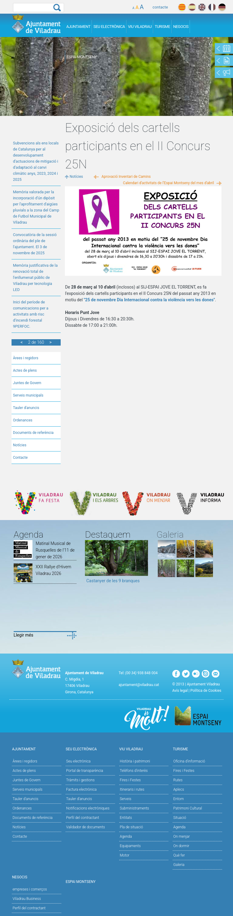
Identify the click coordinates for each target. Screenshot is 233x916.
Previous (89, 563)
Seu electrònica (78, 761)
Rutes (177, 780)
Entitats (126, 818)
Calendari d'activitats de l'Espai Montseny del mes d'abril (168, 183)
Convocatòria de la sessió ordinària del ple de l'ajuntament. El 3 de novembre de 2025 (35, 243)
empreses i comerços (29, 889)
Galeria (178, 865)
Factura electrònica (81, 789)
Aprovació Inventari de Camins (125, 176)
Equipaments (130, 846)
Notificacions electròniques (88, 808)
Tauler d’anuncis (79, 799)
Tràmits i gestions (80, 780)
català (181, 7)
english (201, 7)
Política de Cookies (206, 690)
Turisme (162, 26)
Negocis (181, 26)
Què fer (179, 855)
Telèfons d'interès (134, 771)
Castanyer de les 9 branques (113, 580)
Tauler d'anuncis (26, 408)
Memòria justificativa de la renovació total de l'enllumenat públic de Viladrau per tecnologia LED (35, 277)
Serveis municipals (28, 395)
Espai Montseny (81, 57)
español (191, 7)
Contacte (20, 457)
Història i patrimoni (135, 761)
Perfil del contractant (82, 818)
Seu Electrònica (109, 26)
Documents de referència (33, 433)
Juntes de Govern (27, 383)
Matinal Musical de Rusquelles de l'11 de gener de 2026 (54, 550)
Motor (125, 855)
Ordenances (22, 420)
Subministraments (134, 808)
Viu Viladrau (140, 26)
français (211, 7)
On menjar (181, 836)
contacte (160, 7)
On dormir (181, 846)
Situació (179, 818)
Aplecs (178, 789)
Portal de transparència (84, 771)
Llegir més (23, 635)
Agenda (126, 836)
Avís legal (180, 690)
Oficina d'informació (189, 761)
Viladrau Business (26, 899)
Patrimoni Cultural (187, 808)
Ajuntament (78, 26)
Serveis (125, 799)
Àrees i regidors (25, 358)
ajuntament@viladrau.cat (139, 685)
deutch (221, 7)
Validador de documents (85, 827)
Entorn (178, 799)
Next (143, 563)
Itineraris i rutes (132, 789)
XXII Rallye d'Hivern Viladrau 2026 (53, 570)
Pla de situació (131, 827)
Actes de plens (25, 370)
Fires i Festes (130, 780)
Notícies (19, 445)
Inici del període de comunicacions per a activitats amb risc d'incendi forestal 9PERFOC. (31, 314)
